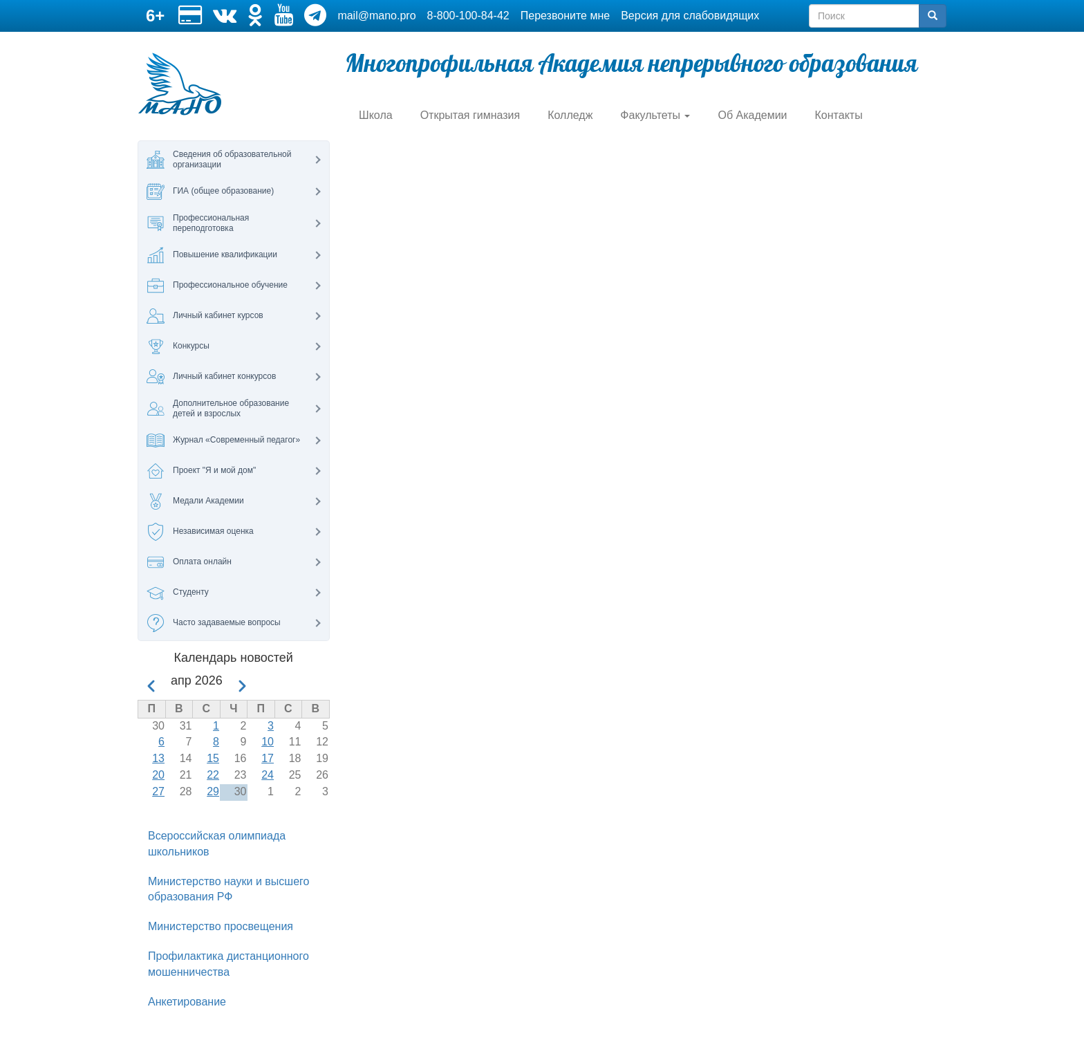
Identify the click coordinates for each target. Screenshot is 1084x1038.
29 (213, 791)
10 (267, 742)
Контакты (839, 115)
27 (158, 791)
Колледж (570, 115)
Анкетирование (187, 1002)
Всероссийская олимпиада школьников (217, 844)
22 (213, 775)
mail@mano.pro (376, 15)
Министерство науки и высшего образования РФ (228, 889)
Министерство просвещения (220, 926)
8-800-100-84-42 (468, 15)
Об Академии (752, 115)
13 (158, 758)
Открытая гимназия (470, 115)
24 (267, 775)
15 (213, 758)
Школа (376, 115)
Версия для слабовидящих (690, 15)
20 (158, 775)
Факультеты (655, 115)
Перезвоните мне (565, 15)
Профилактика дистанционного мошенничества (228, 964)
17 (267, 758)
